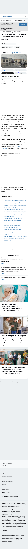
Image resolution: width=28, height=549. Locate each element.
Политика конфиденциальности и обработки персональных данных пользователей (11, 495)
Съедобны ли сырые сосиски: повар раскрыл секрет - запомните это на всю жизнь (15, 238)
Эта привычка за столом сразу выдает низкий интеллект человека (13, 221)
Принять (23, 24)
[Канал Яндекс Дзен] (7, 73)
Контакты (4, 484)
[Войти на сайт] (25, 16)
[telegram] (16, 249)
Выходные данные (5, 470)
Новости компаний (6, 492)
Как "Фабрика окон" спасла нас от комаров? (14, 278)
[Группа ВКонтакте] (7, 70)
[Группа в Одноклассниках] (5, 465)
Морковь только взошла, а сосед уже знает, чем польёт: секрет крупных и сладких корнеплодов (14, 261)
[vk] (12, 249)
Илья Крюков (16, 52)
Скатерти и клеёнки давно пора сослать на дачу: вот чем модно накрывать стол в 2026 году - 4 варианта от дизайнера (14, 270)
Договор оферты (5, 489)
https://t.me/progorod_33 (7, 523)
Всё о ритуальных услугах (7, 20)
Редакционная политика (7, 476)
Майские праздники (8, 44)
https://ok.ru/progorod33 (18, 522)
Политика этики (5, 478)
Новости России (7, 47)
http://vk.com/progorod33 (7, 522)
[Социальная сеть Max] (20, 73)
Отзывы (3, 486)
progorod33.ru (5, 514)
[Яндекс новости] (20, 70)
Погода (17, 47)
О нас (3, 473)
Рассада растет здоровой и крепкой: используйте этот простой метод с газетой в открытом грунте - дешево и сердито (13, 229)
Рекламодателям (18, 20)
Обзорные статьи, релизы (7, 481)
